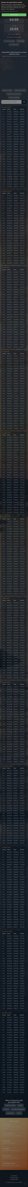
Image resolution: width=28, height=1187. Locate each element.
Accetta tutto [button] (14, 14)
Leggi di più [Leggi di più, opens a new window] (12, 9)
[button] (14, 11)
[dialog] (14, 9)
